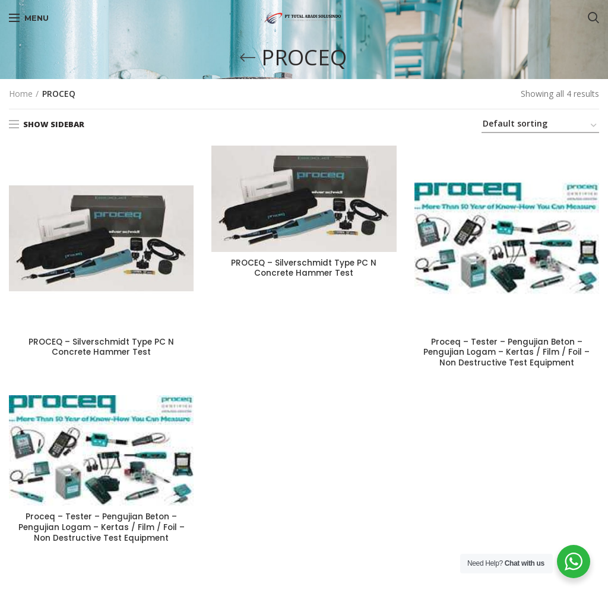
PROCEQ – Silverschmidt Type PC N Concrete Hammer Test (101, 347)
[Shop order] (540, 125)
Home (21, 93)
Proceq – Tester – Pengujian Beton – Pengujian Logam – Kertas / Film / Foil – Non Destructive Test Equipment (506, 353)
